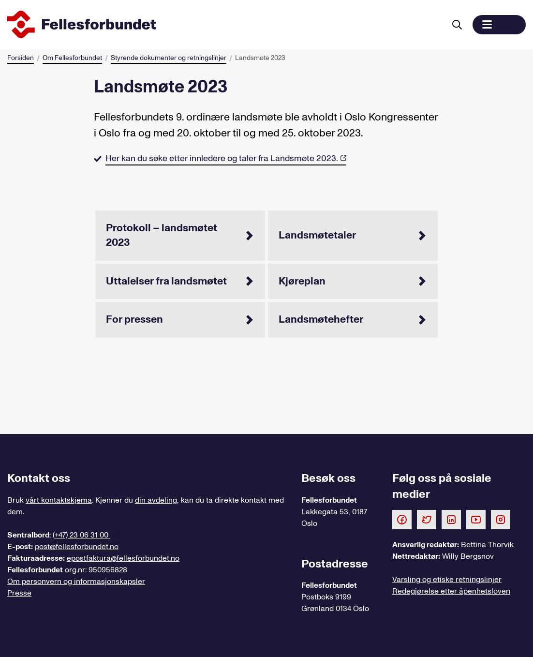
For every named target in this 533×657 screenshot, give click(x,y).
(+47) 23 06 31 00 (81, 535)
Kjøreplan (353, 281)
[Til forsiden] (224, 25)
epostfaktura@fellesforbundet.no (123, 558)
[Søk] (457, 24)
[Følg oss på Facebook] (402, 519)
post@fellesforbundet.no (76, 546)
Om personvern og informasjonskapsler (76, 581)
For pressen (180, 319)
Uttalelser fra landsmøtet (180, 281)
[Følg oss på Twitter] (426, 519)
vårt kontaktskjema (59, 500)
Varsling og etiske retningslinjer (447, 579)
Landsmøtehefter (353, 319)
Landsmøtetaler (353, 235)
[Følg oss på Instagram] (500, 519)
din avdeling (156, 500)
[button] (499, 24)
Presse (19, 593)
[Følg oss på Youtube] (476, 519)
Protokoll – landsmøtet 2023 (180, 235)
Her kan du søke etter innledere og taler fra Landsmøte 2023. (221, 158)
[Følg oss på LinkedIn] (451, 519)
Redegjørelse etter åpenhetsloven (451, 591)
